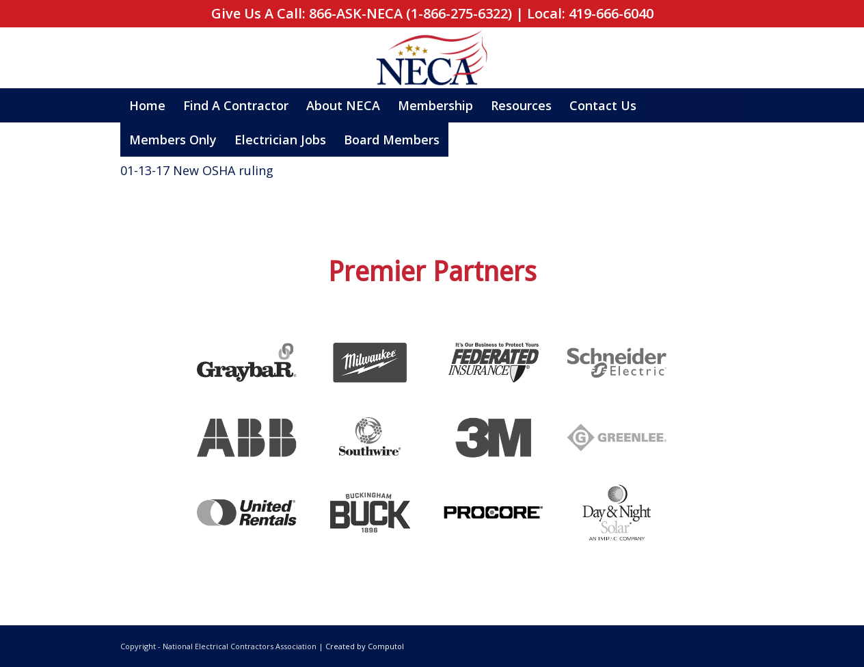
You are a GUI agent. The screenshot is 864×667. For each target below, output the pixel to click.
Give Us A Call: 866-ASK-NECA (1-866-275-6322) (361, 13)
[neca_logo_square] (432, 59)
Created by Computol (364, 646)
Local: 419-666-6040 (590, 13)
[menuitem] (147, 105)
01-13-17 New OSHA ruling (196, 170)
